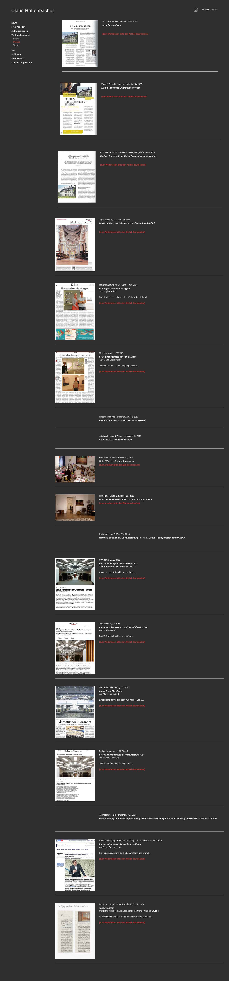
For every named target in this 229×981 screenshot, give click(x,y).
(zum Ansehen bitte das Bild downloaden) (119, 465)
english (214, 9)
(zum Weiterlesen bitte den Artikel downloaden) (125, 34)
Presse (16, 42)
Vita (13, 50)
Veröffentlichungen (20, 35)
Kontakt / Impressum (21, 62)
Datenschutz (17, 58)
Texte (15, 45)
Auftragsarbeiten (19, 31)
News (14, 23)
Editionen (16, 54)
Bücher (16, 39)
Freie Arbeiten (18, 27)
